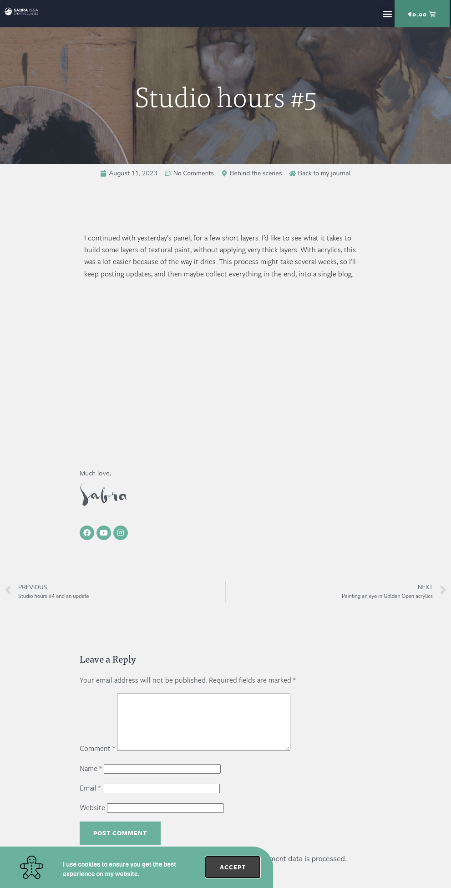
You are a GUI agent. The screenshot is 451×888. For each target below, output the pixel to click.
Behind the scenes (256, 173)
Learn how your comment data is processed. (274, 870)
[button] (387, 13)
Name (91, 779)
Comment (97, 759)
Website (92, 818)
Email (90, 798)
